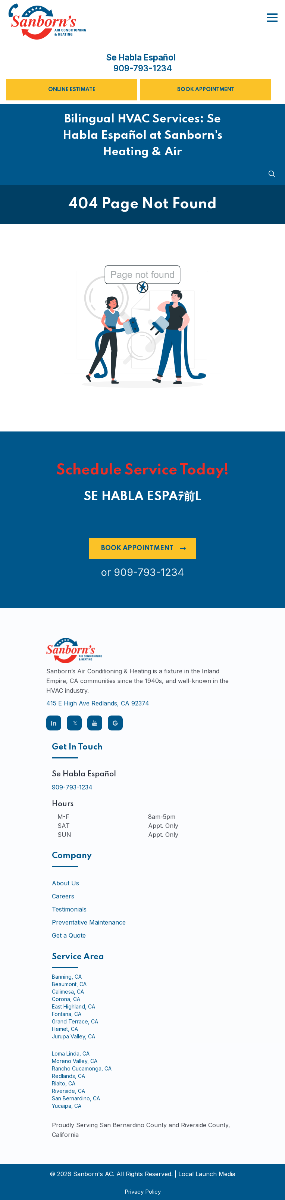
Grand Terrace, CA (75, 1022)
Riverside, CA (68, 1091)
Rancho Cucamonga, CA (82, 1069)
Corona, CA (66, 999)
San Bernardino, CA (76, 1098)
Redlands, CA (68, 1076)
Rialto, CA (63, 1084)
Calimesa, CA (68, 992)
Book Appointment (205, 89)
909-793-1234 (142, 68)
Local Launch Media (206, 1174)
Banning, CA (67, 977)
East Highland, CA (73, 1007)
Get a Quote (69, 935)
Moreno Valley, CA (74, 1061)
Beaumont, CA (69, 984)
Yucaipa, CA (66, 1106)
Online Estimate (71, 89)
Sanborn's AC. (94, 1174)
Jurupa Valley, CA (73, 1037)
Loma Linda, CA (71, 1054)
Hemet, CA (65, 1029)
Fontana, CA (66, 1014)
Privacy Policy (143, 1191)
